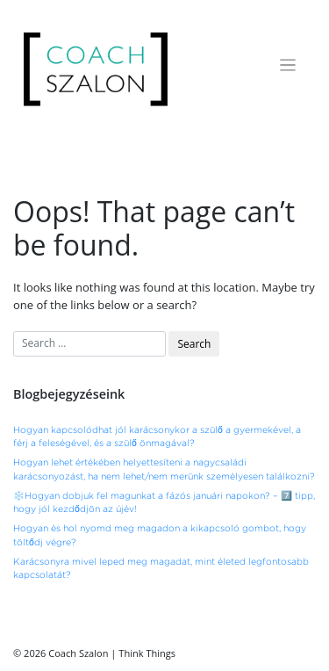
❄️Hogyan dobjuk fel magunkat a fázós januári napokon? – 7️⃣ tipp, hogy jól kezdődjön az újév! (164, 503)
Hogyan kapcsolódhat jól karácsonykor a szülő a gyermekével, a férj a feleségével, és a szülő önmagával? (157, 437)
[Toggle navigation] (288, 65)
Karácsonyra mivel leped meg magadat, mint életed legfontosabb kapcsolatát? (161, 569)
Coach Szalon (78, 653)
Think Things (146, 653)
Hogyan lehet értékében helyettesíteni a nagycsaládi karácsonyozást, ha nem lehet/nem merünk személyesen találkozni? (164, 469)
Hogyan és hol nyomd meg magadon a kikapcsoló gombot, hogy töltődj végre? (159, 535)
